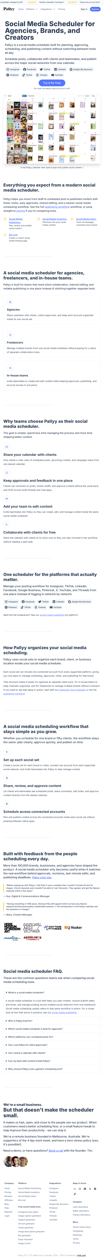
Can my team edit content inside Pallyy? (29, 1061)
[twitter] (90, 1189)
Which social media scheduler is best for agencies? (35, 1028)
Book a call (56, 1150)
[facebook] (85, 1189)
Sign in (84, 9)
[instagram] (75, 1189)
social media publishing (52, 615)
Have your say (41, 877)
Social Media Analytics (54, 219)
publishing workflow (57, 206)
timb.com (81, 1255)
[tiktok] (75, 1194)
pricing (20, 210)
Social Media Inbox (86, 219)
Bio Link (13, 234)
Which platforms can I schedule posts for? (30, 1036)
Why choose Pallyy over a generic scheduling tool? (35, 1069)
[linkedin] (95, 1189)
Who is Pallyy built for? (20, 1020)
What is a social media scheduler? (26, 992)
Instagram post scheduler (72, 689)
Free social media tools (29, 1207)
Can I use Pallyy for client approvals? (27, 1044)
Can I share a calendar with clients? (27, 1052)
